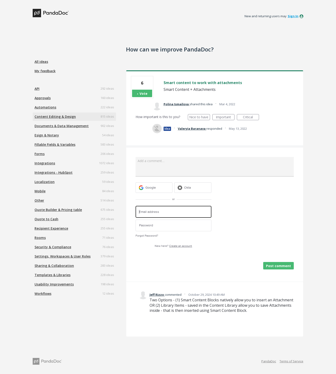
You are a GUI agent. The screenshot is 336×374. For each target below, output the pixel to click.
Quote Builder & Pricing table (58, 209)
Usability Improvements (54, 284)
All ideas (41, 61)
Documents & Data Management (62, 126)
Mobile (40, 191)
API (37, 88)
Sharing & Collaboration (54, 265)
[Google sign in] (154, 187)
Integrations (45, 163)
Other (39, 200)
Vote (143, 93)
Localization (45, 182)
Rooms (40, 237)
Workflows (43, 293)
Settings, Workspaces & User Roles (63, 256)
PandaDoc (268, 361)
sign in (293, 16)
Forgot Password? (147, 236)
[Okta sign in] (192, 187)
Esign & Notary (47, 135)
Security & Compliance (53, 247)
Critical (251, 117)
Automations (45, 107)
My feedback (45, 71)
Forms (40, 154)
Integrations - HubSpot (54, 172)
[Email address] (173, 212)
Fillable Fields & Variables (55, 144)
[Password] (173, 225)
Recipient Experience (51, 228)
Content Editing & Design (55, 116)
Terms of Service (291, 361)
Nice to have (199, 117)
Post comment (278, 266)
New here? (173, 246)
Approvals (43, 98)
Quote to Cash (46, 219)
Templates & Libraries (52, 275)
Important (225, 117)
